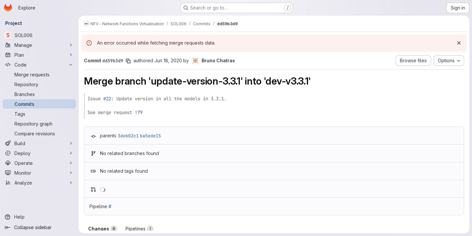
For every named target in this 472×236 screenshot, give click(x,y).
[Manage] (39, 44)
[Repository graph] (39, 123)
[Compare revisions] (39, 133)
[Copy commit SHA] (128, 61)
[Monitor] (39, 172)
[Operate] (39, 162)
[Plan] (39, 54)
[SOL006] (39, 35)
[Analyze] (39, 182)
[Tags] (39, 113)
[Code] (39, 64)
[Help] (39, 217)
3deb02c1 (128, 136)
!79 (139, 112)
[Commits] (39, 103)
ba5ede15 (150, 136)
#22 (107, 99)
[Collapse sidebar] (39, 227)
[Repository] (39, 84)
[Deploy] (39, 153)
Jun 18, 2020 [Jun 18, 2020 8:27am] (168, 60)
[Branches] (39, 94)
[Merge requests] (39, 74)
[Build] (39, 143)
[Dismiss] (459, 43)
